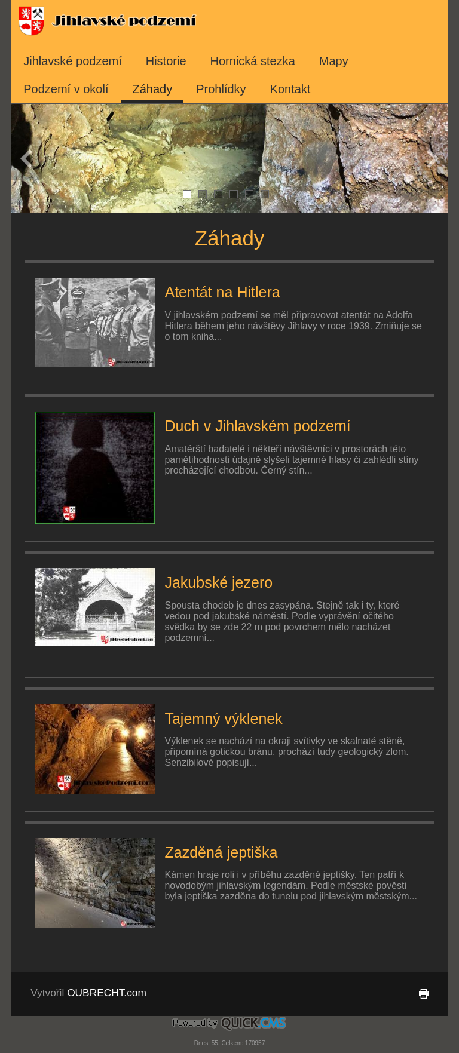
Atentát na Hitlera (222, 292)
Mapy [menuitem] (333, 60)
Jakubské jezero (218, 582)
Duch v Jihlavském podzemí (257, 425)
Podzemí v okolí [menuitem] (65, 89)
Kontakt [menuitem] (290, 89)
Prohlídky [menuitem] (221, 89)
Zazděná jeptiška (220, 852)
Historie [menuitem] (166, 60)
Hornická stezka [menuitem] (252, 60)
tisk (421, 994)
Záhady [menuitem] (153, 89)
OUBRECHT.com (106, 993)
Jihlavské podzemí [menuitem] (72, 60)
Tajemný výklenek (223, 718)
